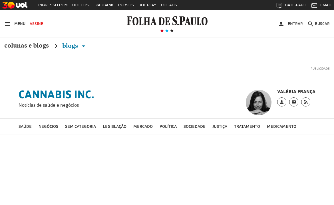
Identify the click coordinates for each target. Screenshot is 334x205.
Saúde (25, 126)
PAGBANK (105, 5)
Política (168, 126)
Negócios (48, 126)
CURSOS (126, 5)
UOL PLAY (147, 5)
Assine (36, 23)
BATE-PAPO (291, 6)
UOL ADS (169, 5)
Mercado (143, 126)
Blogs (75, 46)
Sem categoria (80, 126)
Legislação (114, 126)
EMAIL (321, 6)
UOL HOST (81, 5)
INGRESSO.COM (53, 5)
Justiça (219, 126)
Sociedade (195, 126)
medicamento (281, 126)
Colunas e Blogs (26, 46)
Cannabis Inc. (56, 94)
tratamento (247, 126)
